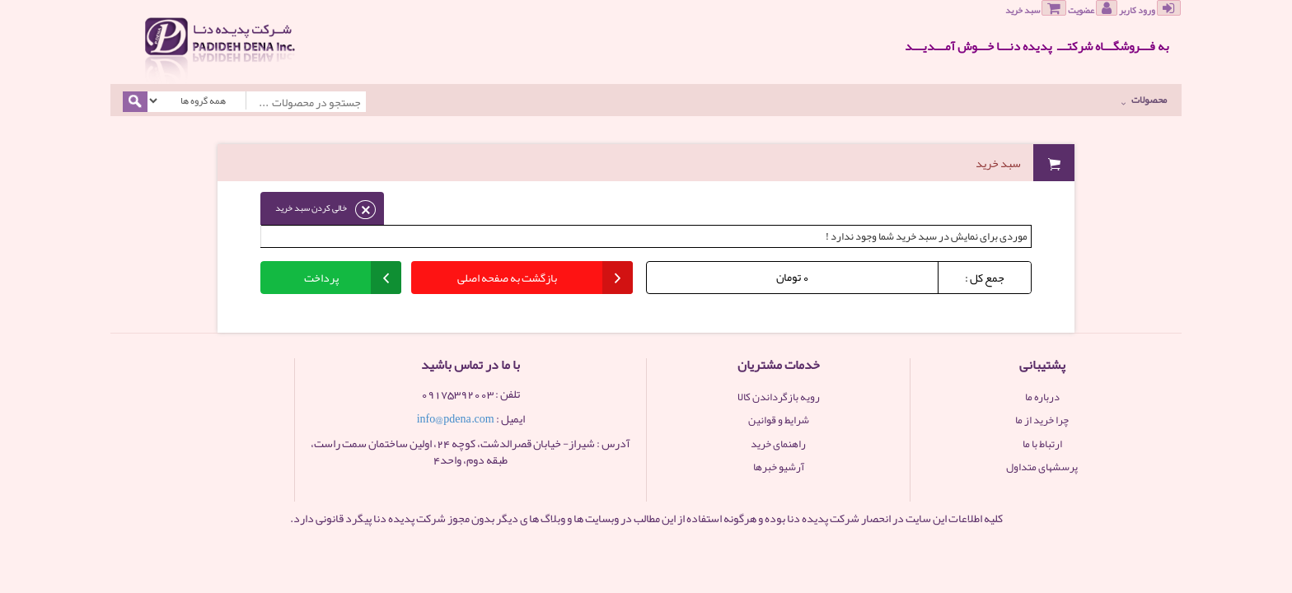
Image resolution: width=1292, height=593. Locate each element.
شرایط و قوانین (778, 420)
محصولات (1144, 100)
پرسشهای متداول (1042, 467)
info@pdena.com (455, 418)
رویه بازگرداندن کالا (778, 397)
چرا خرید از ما (1042, 420)
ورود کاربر (1150, 8)
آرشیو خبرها (778, 467)
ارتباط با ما (1042, 444)
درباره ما (1042, 397)
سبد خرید (1035, 8)
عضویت (1092, 8)
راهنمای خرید (778, 444)
